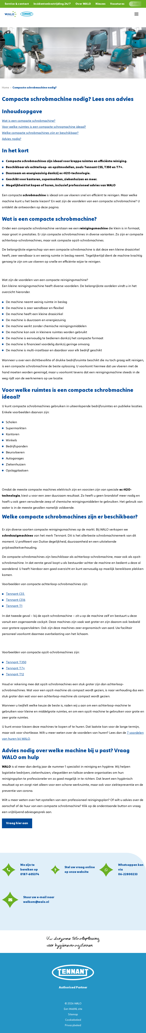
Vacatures (117, 4)
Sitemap (73, 1014)
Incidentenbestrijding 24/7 (52, 4)
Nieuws (100, 4)
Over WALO (83, 4)
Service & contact (17, 4)
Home (5, 87)
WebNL (73, 1009)
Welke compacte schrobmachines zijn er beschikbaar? (40, 133)
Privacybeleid (73, 1025)
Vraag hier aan (17, 823)
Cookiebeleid (73, 1020)
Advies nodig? (11, 139)
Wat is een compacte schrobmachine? (28, 121)
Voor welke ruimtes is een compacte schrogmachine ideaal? (44, 127)
